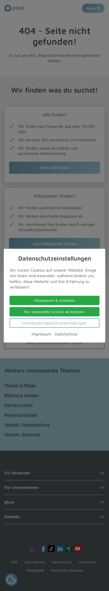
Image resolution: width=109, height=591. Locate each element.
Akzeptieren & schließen (54, 300)
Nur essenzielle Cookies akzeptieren (54, 311)
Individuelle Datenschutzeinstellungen (54, 323)
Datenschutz (66, 333)
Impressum (41, 333)
